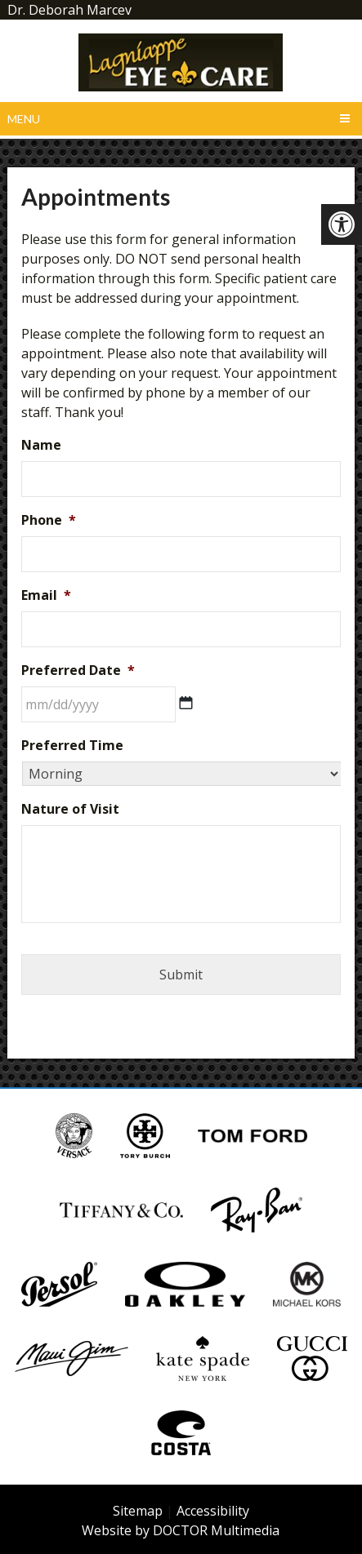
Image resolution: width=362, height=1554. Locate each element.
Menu (23, 119)
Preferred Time (72, 745)
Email (46, 595)
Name (41, 445)
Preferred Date (78, 670)
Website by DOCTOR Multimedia (180, 1530)
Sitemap (138, 1511)
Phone (48, 520)
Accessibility (213, 1511)
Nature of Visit (70, 809)
